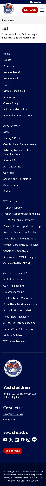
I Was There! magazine (16, 317)
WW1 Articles (10, 201)
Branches (8, 66)
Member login (36, 2)
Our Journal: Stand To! (16, 273)
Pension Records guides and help (22, 226)
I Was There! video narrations (19, 239)
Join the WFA (30, 10)
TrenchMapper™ (12, 208)
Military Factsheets (14, 335)
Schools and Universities (17, 179)
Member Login (11, 79)
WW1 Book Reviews (14, 341)
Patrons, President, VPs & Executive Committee (17, 152)
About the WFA (11, 126)
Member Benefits (12, 72)
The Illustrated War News (17, 298)
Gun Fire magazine (13, 286)
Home (4, 20)
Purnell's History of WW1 (17, 310)
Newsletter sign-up (14, 91)
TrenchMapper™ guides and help (21, 214)
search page (29, 37)
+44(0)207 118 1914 (13, 414)
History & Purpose (13, 138)
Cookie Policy (10, 103)
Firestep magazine (13, 292)
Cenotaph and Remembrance (19, 144)
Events (7, 60)
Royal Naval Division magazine (20, 304)
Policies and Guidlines (15, 109)
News (6, 132)
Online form (9, 419)
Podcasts (8, 191)
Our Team (8, 173)
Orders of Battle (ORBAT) (17, 263)
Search (7, 85)
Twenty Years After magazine (19, 329)
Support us (9, 97)
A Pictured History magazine (19, 323)
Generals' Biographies (15, 251)
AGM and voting (12, 167)
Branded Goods (12, 160)
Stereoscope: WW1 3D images (19, 257)
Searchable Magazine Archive (19, 232)
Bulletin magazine (13, 279)
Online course (11, 185)
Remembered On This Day (17, 116)
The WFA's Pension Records (18, 220)
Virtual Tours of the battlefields (20, 245)
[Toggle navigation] (42, 10)
